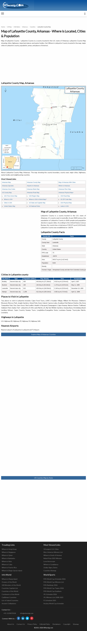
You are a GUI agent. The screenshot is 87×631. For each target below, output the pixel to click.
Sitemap (76, 624)
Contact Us (21, 624)
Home (3, 27)
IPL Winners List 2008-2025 (53, 597)
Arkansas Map (6, 182)
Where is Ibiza (7, 561)
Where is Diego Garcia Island (12, 571)
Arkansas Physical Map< (66, 192)
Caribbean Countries (9, 597)
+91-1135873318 (9, 613)
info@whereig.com (26, 613)
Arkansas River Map (65, 189)
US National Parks (34, 206)
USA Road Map (65, 196)
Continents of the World (10, 594)
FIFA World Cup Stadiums (53, 591)
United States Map (9, 206)
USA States (17, 27)
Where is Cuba (7, 564)
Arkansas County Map (33, 182)
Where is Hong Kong (9, 549)
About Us (10, 624)
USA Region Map (34, 196)
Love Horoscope (49, 561)
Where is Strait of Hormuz (53, 555)
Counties (32, 27)
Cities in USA (8, 203)
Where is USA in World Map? (37, 199)
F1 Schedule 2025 (50, 600)
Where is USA (8, 199)
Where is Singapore (9, 552)
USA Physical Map (66, 203)
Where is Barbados (8, 558)
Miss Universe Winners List (53, 552)
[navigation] (2, 14)
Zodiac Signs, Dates (50, 567)
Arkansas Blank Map (33, 189)
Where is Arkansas (64, 186)
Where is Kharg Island (9, 579)
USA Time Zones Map (10, 196)
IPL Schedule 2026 (50, 594)
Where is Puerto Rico (9, 567)
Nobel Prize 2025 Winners (53, 558)
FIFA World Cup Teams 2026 (54, 588)
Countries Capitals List (10, 588)
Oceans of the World (9, 582)
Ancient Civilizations (9, 603)
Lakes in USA (64, 206)
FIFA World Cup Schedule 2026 (54, 579)
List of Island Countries (10, 600)
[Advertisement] (43, 64)
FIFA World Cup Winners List (54, 582)
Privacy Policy (32, 624)
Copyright (66, 624)
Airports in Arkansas (33, 186)
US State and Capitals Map (37, 203)
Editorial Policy (45, 624)
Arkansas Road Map (33, 192)
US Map (9, 27)
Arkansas (25, 27)
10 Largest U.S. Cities (51, 549)
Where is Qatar (7, 555)
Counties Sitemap (50, 571)
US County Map (7, 192)
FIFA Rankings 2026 (50, 585)
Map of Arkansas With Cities (67, 182)
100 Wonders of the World (11, 585)
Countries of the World (10, 591)
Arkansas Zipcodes (8, 186)
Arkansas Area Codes (8, 189)
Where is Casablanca (51, 564)
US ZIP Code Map (65, 199)
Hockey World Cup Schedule (54, 603)
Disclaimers (57, 624)
